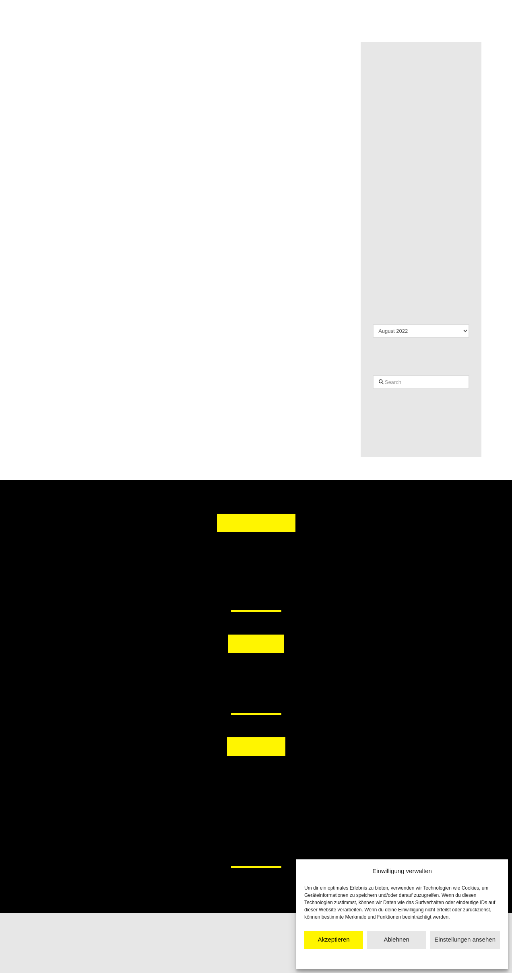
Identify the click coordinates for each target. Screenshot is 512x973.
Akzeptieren (333, 939)
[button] (214, 673)
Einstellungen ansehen (464, 939)
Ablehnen (396, 939)
